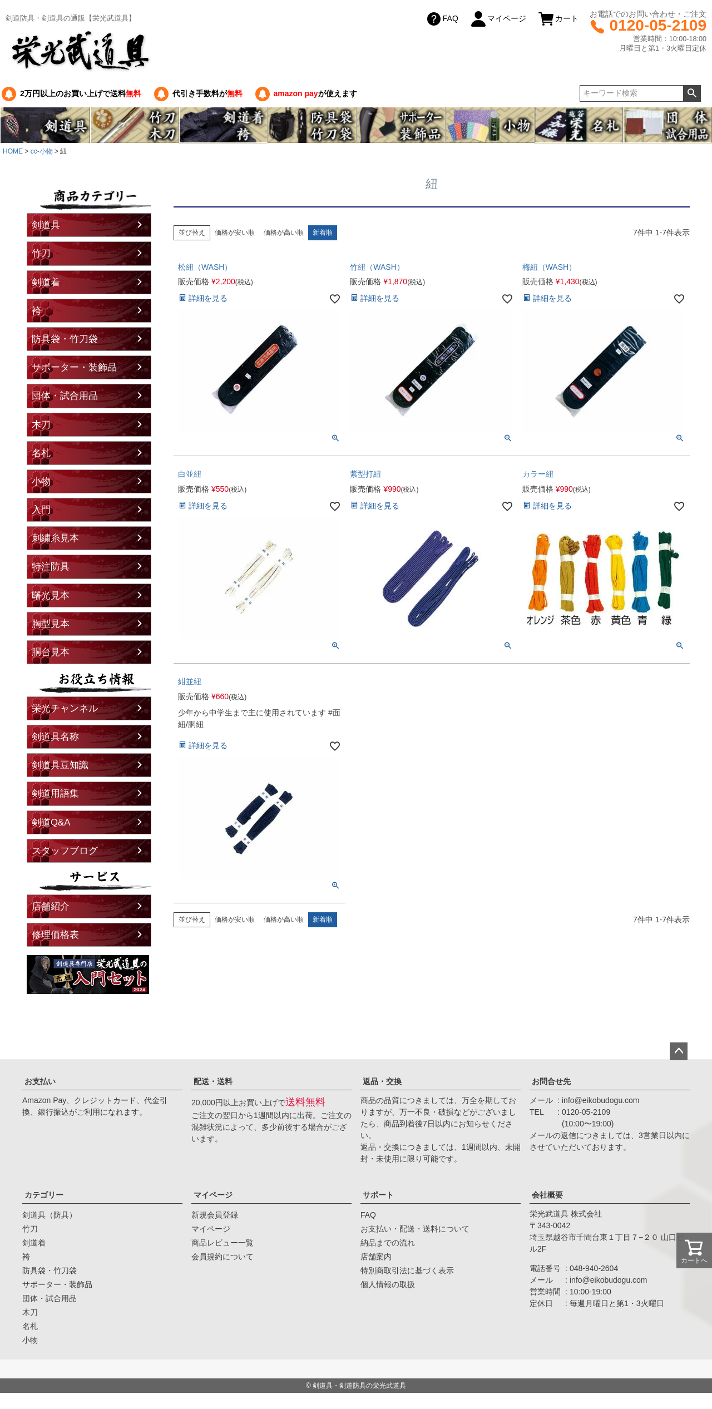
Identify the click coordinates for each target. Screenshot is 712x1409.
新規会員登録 (214, 1214)
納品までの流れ (387, 1242)
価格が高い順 (284, 232)
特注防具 (51, 566)
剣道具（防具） (49, 1214)
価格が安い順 (235, 232)
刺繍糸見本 (55, 538)
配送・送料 (213, 1081)
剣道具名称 (55, 736)
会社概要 (547, 1194)
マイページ (497, 19)
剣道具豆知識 (60, 765)
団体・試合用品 (65, 395)
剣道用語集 (55, 793)
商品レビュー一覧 (222, 1242)
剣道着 (46, 282)
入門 (41, 510)
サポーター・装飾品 (74, 367)
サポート (378, 1194)
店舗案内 (376, 1256)
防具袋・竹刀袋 (65, 339)
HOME (13, 151)
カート (557, 19)
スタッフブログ (65, 851)
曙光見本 (51, 595)
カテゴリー (43, 1194)
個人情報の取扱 (387, 1284)
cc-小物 (42, 151)
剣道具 (46, 225)
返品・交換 (382, 1081)
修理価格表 (55, 935)
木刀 (41, 424)
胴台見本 (51, 652)
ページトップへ (679, 1051)
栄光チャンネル (65, 708)
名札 (41, 453)
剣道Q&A (51, 822)
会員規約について (222, 1256)
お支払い (40, 1081)
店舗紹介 (51, 906)
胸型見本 (51, 624)
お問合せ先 (551, 1081)
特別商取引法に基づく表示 (407, 1270)
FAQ (441, 19)
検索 (691, 93)
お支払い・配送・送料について (414, 1228)
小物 (41, 481)
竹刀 (41, 253)
